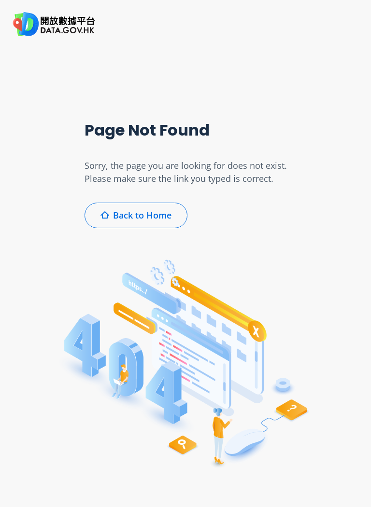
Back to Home (135, 215)
